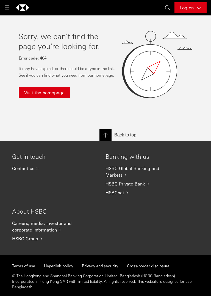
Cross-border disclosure (148, 265)
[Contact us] (48, 168)
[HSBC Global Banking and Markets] (141, 171)
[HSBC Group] (48, 238)
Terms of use (23, 265)
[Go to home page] (22, 7)
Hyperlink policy (58, 265)
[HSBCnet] (141, 192)
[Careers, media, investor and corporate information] (48, 226)
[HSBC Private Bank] (141, 184)
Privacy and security (100, 265)
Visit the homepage (44, 92)
